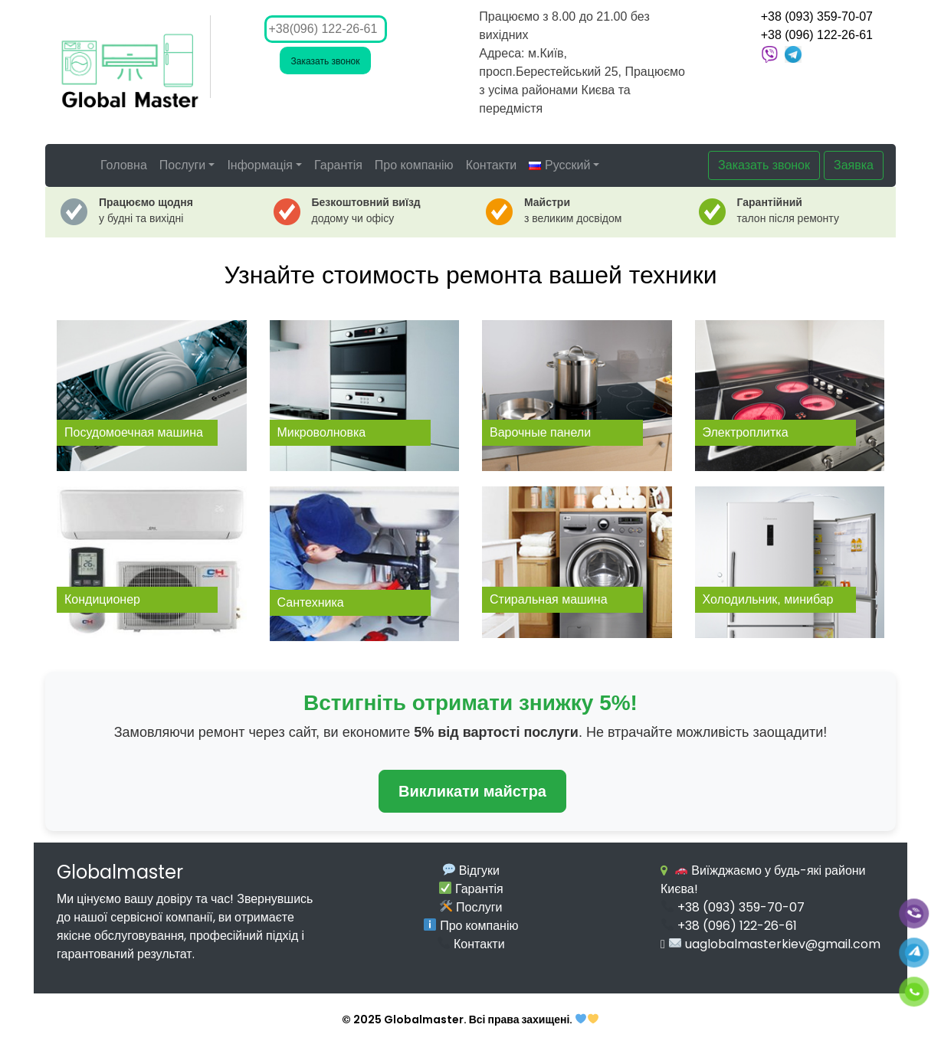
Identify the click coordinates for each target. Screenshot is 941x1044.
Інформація (260, 165)
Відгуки (471, 870)
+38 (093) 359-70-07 (817, 16)
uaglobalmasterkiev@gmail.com (774, 944)
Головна (123, 165)
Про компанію (414, 165)
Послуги (182, 165)
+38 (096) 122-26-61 (817, 34)
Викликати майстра (472, 791)
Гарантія (338, 165)
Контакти (491, 165)
